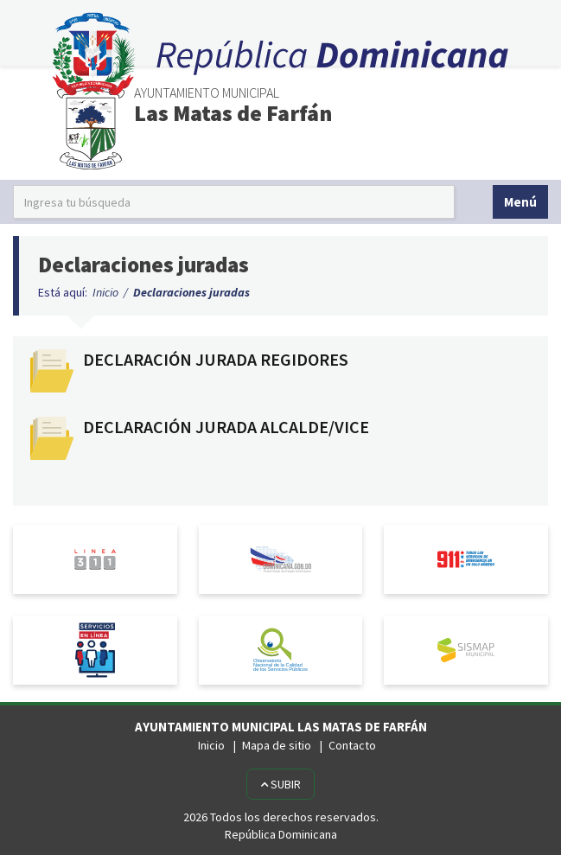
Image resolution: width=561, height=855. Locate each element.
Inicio (105, 292)
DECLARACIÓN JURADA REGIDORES (215, 359)
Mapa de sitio (276, 745)
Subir (280, 784)
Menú (520, 202)
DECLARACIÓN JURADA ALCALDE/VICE (226, 427)
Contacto (352, 745)
